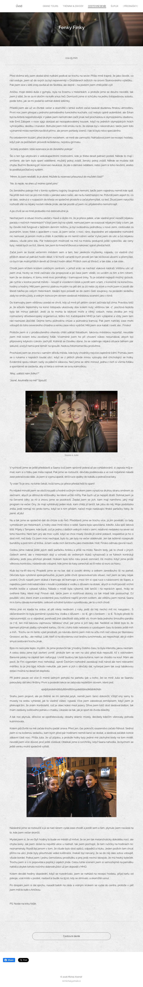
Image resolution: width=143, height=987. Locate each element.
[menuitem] (54, 6)
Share (9, 960)
